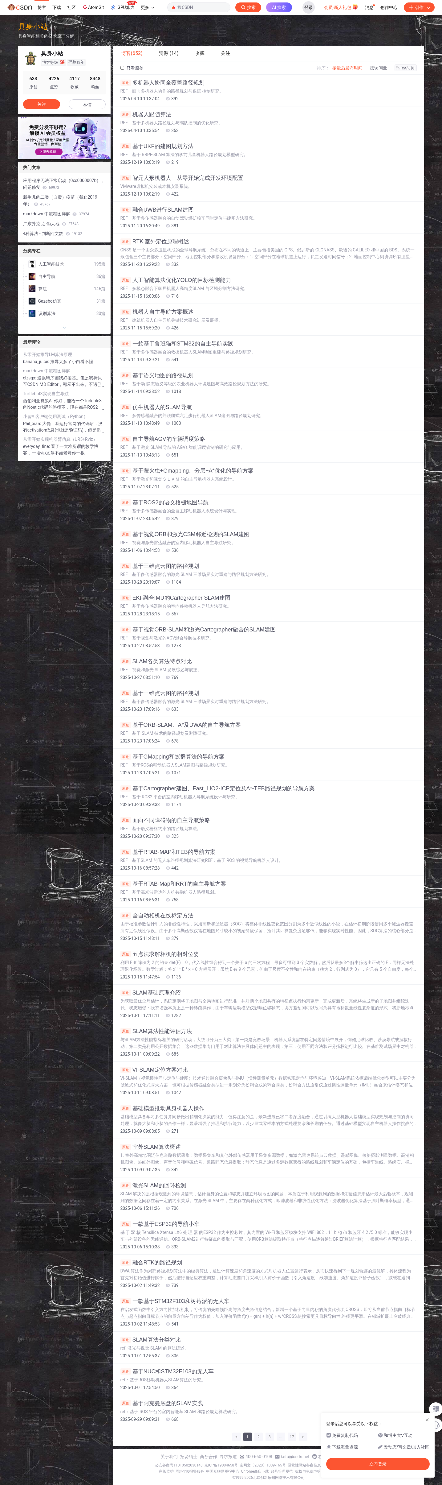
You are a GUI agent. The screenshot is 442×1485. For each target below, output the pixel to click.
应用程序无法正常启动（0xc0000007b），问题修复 (64, 184)
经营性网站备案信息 (304, 1465)
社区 (71, 7)
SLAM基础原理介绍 (150, 993)
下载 (56, 7)
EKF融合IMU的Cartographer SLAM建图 (175, 598)
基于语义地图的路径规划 (156, 375)
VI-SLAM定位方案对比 (154, 1070)
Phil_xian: (32, 423)
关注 (41, 104)
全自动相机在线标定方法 (156, 915)
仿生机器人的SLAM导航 (156, 407)
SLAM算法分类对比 (150, 1340)
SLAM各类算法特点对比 (156, 661)
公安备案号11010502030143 (178, 1465)
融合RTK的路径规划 (151, 1263)
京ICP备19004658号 (221, 1465)
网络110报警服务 (190, 1471)
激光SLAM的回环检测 (153, 1185)
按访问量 (378, 67)
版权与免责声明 (308, 1471)
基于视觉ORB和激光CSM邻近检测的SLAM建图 (184, 534)
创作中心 (389, 7)
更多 (147, 7)
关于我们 (169, 1456)
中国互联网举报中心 (222, 1471)
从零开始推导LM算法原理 (47, 354)
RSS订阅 (405, 68)
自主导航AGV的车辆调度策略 (162, 439)
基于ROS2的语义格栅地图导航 (164, 502)
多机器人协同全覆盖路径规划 (162, 83)
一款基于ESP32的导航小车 (160, 1224)
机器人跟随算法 (145, 114)
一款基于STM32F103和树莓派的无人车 (174, 1301)
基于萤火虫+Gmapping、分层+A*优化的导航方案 (186, 471)
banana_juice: (37, 361)
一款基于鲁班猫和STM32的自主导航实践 (176, 344)
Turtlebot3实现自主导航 (46, 393)
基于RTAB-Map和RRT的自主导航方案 (173, 884)
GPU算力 (123, 5)
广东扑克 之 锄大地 (51, 223)
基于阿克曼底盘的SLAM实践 (161, 1403)
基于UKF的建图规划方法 (156, 146)
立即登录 (378, 1464)
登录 (308, 7)
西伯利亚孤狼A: (38, 400)
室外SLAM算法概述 (150, 1147)
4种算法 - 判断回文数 (52, 233)
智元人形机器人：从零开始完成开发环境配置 (181, 178)
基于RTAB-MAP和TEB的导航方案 (168, 852)
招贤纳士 (188, 1456)
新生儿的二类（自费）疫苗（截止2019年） (60, 200)
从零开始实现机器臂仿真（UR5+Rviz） (60, 439)
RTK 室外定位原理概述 (154, 241)
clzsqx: (30, 377)
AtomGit (93, 7)
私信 (87, 104)
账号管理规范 (282, 1471)
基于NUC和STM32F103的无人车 (167, 1371)
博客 (42, 7)
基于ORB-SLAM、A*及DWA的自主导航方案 (180, 725)
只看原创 (132, 68)
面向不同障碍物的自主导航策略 (165, 820)
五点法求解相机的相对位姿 (159, 954)
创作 (419, 7)
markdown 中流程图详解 (56, 213)
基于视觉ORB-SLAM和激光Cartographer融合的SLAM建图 (198, 630)
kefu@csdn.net (295, 1456)
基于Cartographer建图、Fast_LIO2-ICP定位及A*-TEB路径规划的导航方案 (217, 788)
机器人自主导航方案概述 (156, 312)
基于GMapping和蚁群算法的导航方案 (172, 757)
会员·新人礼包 (341, 7)
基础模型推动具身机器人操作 (162, 1108)
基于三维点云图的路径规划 (159, 566)
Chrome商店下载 (255, 1471)
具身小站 (33, 27)
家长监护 (166, 1471)
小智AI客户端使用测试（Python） (55, 416)
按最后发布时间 (347, 67)
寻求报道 (228, 1456)
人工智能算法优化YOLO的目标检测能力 (175, 280)
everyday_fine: (37, 446)
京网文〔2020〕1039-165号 (263, 1465)
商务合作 (208, 1456)
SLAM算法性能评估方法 (156, 1031)
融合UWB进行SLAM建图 (157, 210)
